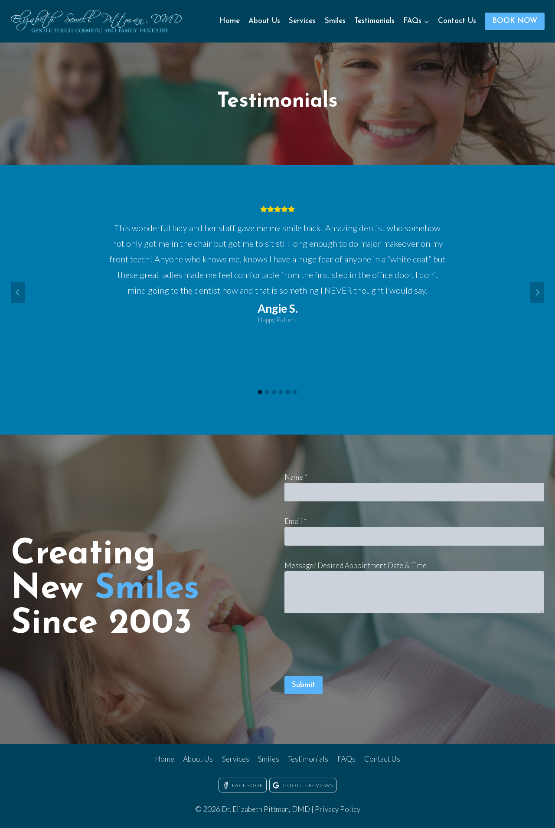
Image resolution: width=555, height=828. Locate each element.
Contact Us (457, 21)
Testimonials (374, 21)
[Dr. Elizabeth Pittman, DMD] (97, 21)
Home (229, 21)
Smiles (335, 21)
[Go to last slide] (18, 292)
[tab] (260, 392)
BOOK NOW (514, 21)
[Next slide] (537, 292)
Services (302, 21)
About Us (264, 21)
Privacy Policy (337, 809)
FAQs (346, 758)
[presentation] (350, 647)
